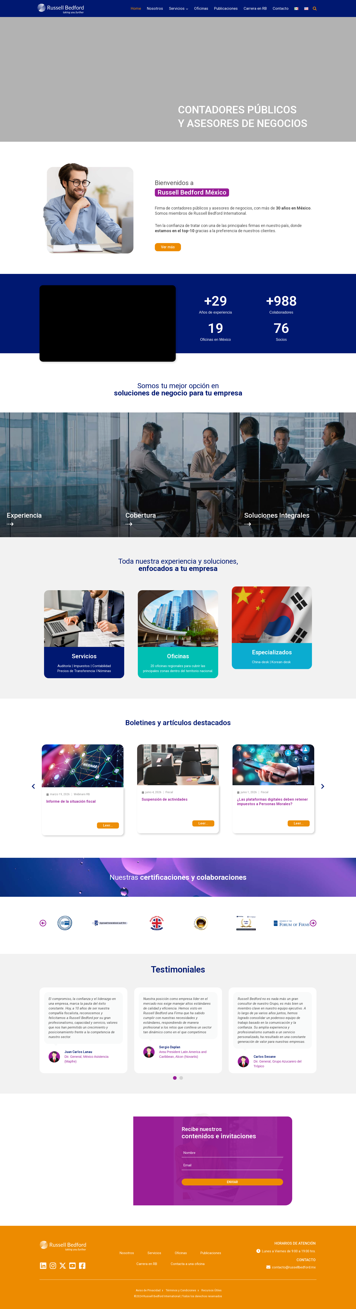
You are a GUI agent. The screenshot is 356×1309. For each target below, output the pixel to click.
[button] (33, 786)
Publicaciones (226, 8)
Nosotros (155, 8)
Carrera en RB (255, 8)
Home (136, 8)
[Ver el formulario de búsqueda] (315, 9)
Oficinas (201, 8)
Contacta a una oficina (188, 1264)
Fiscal (169, 792)
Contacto (281, 8)
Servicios (154, 1253)
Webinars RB (82, 794)
